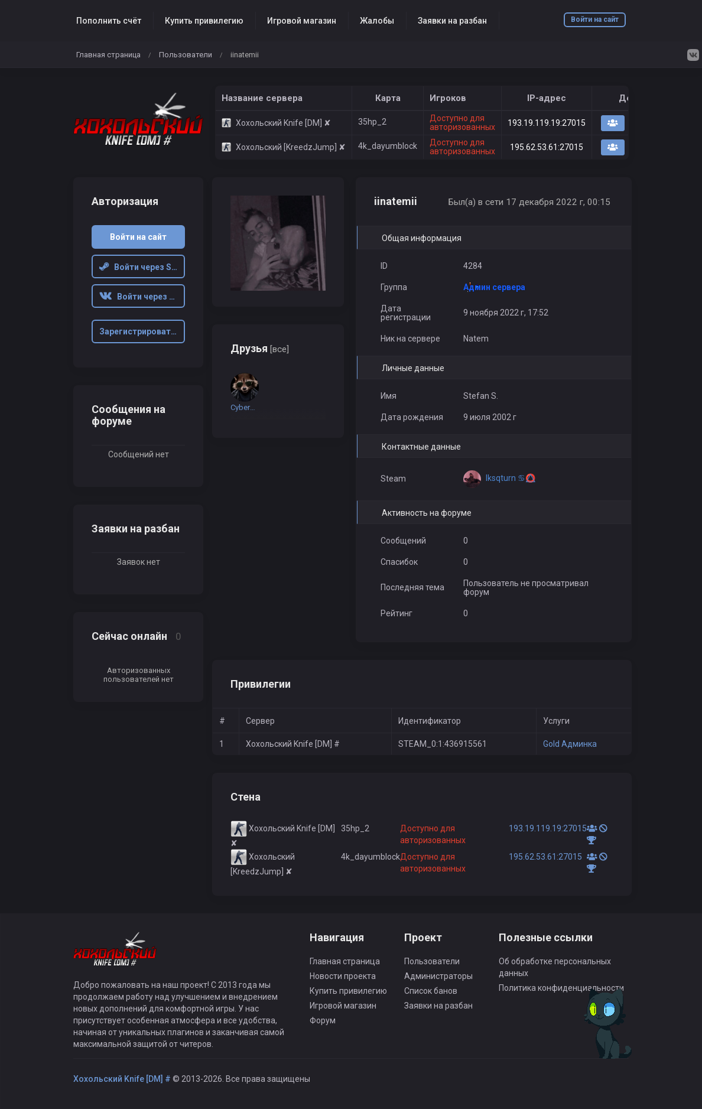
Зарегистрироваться (142, 331)
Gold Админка (570, 744)
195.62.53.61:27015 (546, 147)
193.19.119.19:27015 (547, 123)
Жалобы (377, 20)
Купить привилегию (204, 20)
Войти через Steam (142, 267)
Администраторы (438, 976)
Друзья (259, 348)
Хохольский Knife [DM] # (122, 1079)
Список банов (430, 991)
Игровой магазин (301, 20)
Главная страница (108, 54)
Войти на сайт (595, 19)
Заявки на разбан (452, 20)
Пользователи (185, 54)
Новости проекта (343, 976)
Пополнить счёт (108, 20)
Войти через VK (139, 296)
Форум (323, 1020)
